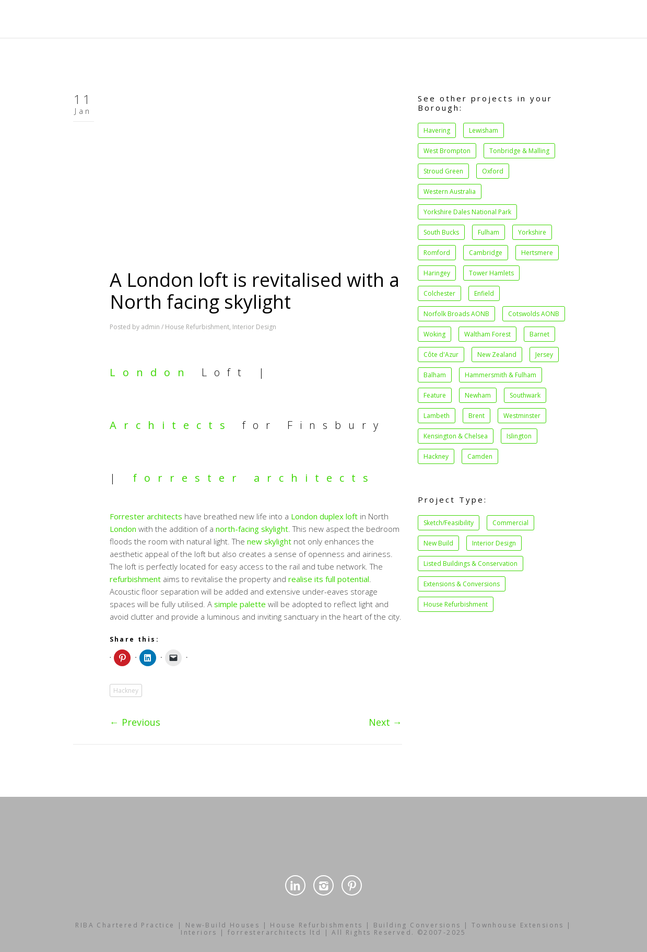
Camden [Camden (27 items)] (479, 456)
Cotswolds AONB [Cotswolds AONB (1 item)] (533, 313)
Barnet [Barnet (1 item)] (539, 334)
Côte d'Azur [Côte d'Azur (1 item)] (441, 354)
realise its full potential (328, 579)
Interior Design (254, 326)
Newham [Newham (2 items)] (478, 395)
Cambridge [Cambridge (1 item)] (485, 252)
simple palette (240, 604)
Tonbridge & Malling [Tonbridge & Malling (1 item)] (519, 150)
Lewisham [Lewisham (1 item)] (483, 130)
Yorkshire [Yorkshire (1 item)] (532, 232)
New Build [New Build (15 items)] (438, 543)
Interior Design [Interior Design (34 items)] (494, 543)
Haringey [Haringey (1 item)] (437, 273)
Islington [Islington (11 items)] (519, 436)
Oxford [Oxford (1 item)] (492, 171)
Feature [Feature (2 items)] (435, 395)
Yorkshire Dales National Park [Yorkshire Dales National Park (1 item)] (467, 211)
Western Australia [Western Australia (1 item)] (450, 191)
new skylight (269, 541)
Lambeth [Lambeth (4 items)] (437, 415)
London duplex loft (324, 516)
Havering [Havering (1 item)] (437, 130)
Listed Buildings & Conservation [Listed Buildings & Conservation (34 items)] (470, 563)
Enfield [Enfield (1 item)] (484, 293)
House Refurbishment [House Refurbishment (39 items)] (456, 604)
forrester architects (254, 478)
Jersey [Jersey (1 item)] (544, 354)
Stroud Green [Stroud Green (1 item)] (443, 171)
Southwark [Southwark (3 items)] (525, 395)
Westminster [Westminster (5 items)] (521, 415)
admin (150, 326)
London (151, 372)
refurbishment (135, 579)
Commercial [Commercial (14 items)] (510, 522)
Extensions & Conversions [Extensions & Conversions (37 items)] (462, 583)
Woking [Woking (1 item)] (434, 334)
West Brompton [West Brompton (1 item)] (447, 150)
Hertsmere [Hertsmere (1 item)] (537, 252)
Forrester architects (146, 516)
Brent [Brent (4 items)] (476, 415)
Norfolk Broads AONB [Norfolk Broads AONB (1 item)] (456, 313)
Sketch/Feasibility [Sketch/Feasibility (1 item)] (449, 522)
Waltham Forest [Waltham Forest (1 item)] (487, 334)
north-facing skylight (252, 529)
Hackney (125, 690)
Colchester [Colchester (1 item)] (439, 293)
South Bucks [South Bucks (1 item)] (441, 232)
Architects (171, 425)
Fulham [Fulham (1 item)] (488, 232)
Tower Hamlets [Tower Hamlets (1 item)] (491, 273)
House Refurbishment (197, 326)
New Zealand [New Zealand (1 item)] (496, 354)
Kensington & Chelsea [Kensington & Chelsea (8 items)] (456, 436)
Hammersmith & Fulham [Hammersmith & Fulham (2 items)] (500, 374)
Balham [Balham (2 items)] (435, 374)
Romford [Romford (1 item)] (437, 252)
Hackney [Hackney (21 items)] (436, 456)
